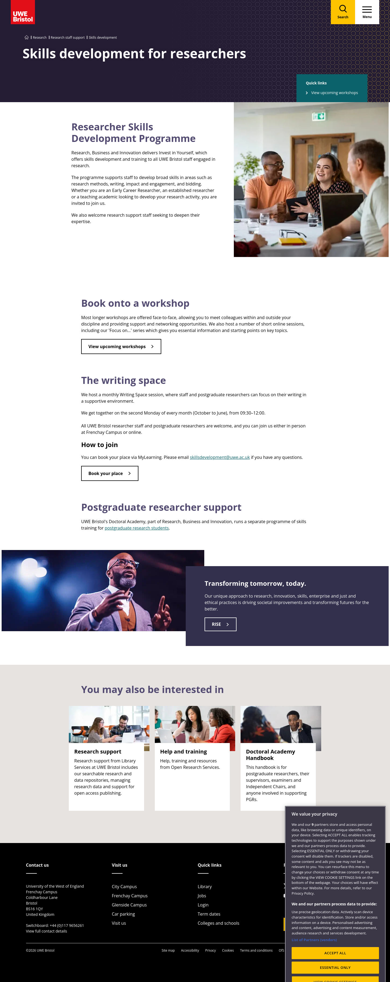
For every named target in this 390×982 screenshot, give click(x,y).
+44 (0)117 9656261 (67, 925)
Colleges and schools (218, 923)
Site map (168, 950)
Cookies (228, 950)
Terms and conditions (256, 950)
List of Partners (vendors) (314, 956)
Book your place (105, 473)
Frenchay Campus (130, 896)
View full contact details (46, 931)
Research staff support (68, 37)
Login (203, 905)
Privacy (210, 950)
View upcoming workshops (334, 92)
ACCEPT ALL (335, 969)
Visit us (119, 923)
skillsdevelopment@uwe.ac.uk (220, 457)
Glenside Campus (129, 905)
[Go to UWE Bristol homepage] (26, 37)
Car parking (123, 914)
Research (39, 37)
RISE (216, 624)
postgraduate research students (137, 528)
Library (205, 887)
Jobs (202, 896)
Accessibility (190, 950)
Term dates (209, 914)
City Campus (124, 887)
